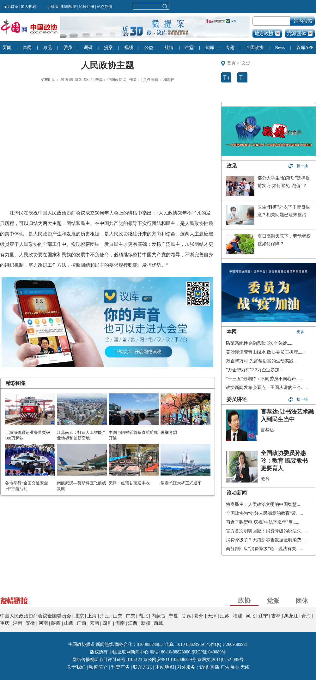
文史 (245, 63)
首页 (231, 63)
